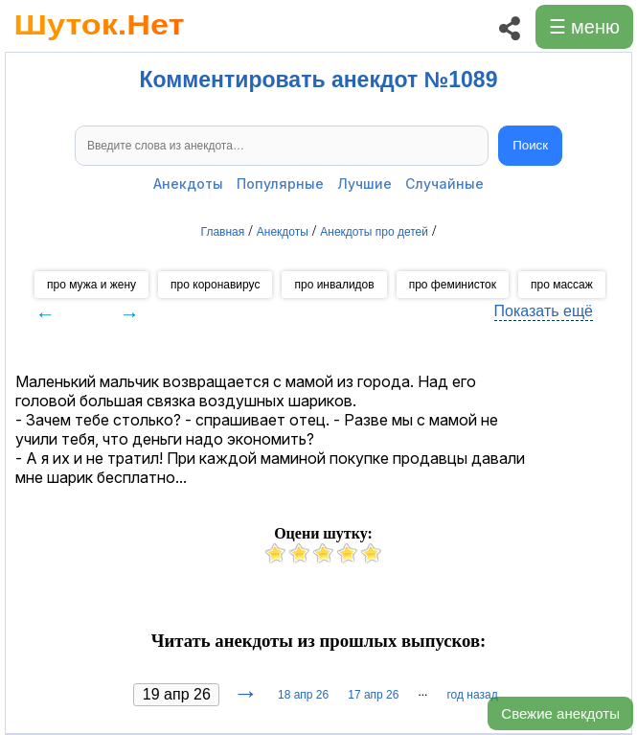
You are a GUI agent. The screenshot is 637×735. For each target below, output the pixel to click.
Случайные (444, 183)
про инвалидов (334, 284)
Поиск (530, 145)
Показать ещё (543, 311)
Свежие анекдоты (560, 713)
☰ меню (584, 26)
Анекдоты (188, 183)
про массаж (562, 284)
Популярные (280, 183)
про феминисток (452, 284)
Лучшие (364, 183)
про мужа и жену (91, 284)
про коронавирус (215, 284)
